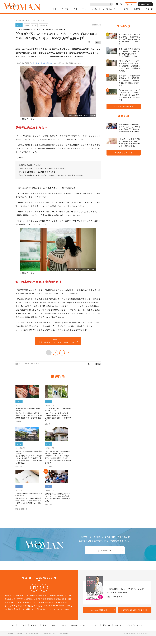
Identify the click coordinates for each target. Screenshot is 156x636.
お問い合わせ (63, 633)
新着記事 (137, 9)
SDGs (95, 9)
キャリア (65, 9)
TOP (12, 625)
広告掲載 (20, 633)
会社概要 (10, 633)
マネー (84, 9)
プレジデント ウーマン (23, 20)
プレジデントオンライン (136, 625)
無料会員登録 (145, 4)
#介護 (34, 25)
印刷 (98, 42)
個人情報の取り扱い (32, 633)
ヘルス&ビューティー (110, 9)
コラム (42, 20)
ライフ (126, 9)
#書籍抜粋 (43, 25)
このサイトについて (49, 633)
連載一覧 (149, 9)
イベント (53, 9)
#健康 (27, 25)
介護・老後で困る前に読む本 (41, 63)
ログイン (131, 4)
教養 (75, 9)
